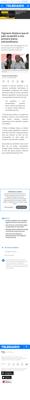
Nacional (10, 9)
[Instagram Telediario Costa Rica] (17, 377)
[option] (15, 63)
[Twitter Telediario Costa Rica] (13, 377)
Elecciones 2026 (18, 9)
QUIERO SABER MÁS (8, 202)
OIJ (9, 1)
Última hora (4, 9)
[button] (3, 80)
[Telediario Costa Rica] (15, 6)
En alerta (25, 9)
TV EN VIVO (24, 2)
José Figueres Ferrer (11, 261)
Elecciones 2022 (9, 265)
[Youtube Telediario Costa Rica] (26, 377)
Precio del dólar (18, 1)
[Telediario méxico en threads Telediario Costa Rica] (22, 377)
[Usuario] (28, 5)
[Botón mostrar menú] (2, 6)
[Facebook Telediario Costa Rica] (9, 377)
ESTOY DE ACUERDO (21, 202)
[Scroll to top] (26, 358)
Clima (12, 1)
